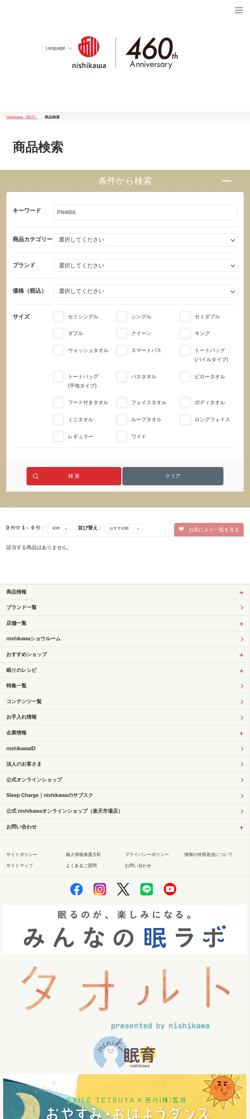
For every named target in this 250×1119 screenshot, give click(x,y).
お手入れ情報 (21, 718)
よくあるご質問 (81, 867)
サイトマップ (19, 867)
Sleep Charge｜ (49, 796)
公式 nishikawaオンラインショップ (64, 812)
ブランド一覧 (21, 608)
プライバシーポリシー (147, 856)
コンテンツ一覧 (24, 702)
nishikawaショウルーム (33, 639)
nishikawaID (20, 749)
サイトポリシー (21, 856)
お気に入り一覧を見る (209, 530)
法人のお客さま (24, 765)
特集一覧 (16, 686)
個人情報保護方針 (83, 856)
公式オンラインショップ (34, 781)
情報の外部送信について (208, 856)
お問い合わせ (138, 867)
